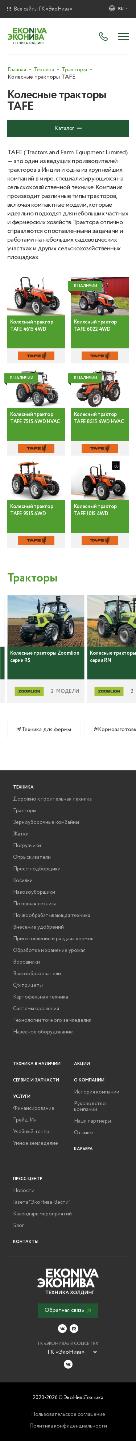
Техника (23, 787)
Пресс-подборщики (37, 869)
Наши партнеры (92, 1121)
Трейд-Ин (25, 1120)
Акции (82, 1064)
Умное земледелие (35, 1143)
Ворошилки (26, 962)
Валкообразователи (37, 973)
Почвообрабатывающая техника (51, 915)
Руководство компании (90, 1106)
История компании (96, 1092)
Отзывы (83, 1132)
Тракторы (24, 810)
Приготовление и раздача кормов (53, 938)
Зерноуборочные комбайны (46, 822)
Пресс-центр (27, 1179)
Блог (18, 1225)
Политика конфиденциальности (68, 1426)
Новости (23, 1190)
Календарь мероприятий (42, 1214)
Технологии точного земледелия (52, 1020)
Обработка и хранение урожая (49, 950)
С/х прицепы (28, 985)
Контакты (25, 1242)
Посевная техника (35, 904)
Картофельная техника (40, 997)
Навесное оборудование (43, 1032)
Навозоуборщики (34, 892)
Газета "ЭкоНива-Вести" (41, 1202)
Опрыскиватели (32, 857)
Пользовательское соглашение (68, 1414)
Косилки (23, 880)
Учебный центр (31, 1131)
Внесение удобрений (38, 927)
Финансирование (33, 1108)
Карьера (83, 1149)
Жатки (21, 834)
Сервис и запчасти (36, 1080)
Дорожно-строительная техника (52, 799)
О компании (89, 1080)
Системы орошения (36, 1008)
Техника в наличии (37, 1064)
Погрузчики (27, 845)
